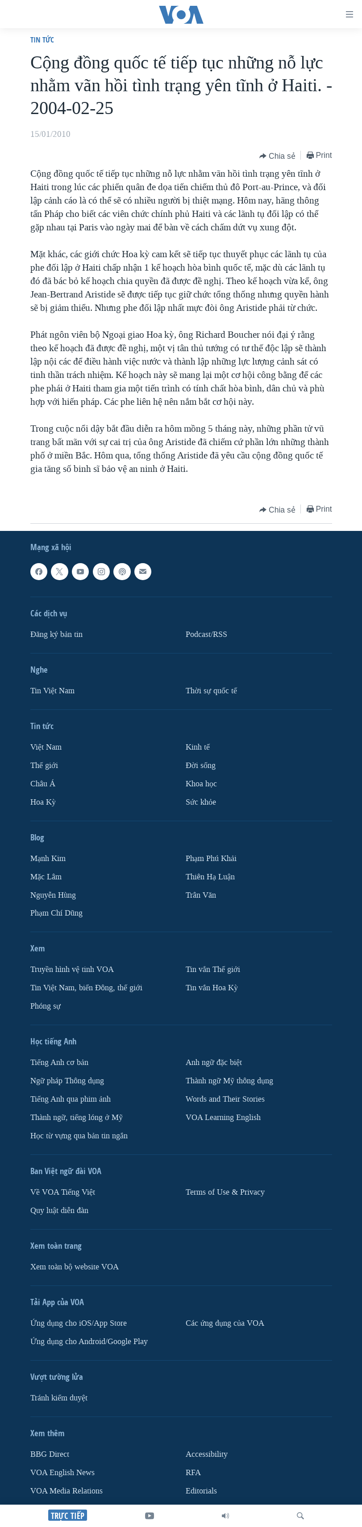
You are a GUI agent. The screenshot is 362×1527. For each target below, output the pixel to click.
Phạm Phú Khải (211, 858)
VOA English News (62, 1472)
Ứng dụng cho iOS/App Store (78, 1323)
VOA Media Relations (66, 1490)
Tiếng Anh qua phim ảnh (70, 1099)
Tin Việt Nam (52, 690)
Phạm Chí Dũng (56, 913)
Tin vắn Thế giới (213, 969)
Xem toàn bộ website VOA (74, 1267)
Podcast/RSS (206, 634)
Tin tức (42, 39)
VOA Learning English (223, 1117)
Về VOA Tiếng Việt (62, 1192)
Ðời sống (201, 765)
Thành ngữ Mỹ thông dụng (229, 1081)
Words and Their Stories (225, 1099)
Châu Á (42, 783)
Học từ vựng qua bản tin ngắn (79, 1136)
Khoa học (201, 783)
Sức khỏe (201, 802)
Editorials (201, 1490)
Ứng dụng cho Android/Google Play (89, 1341)
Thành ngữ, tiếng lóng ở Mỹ (76, 1117)
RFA (193, 1472)
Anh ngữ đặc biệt (214, 1062)
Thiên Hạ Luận (210, 876)
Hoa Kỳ (43, 802)
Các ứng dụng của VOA (225, 1323)
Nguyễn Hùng (53, 895)
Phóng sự (45, 1006)
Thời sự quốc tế (211, 690)
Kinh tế (198, 747)
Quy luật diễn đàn (59, 1210)
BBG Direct (49, 1454)
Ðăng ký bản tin (56, 634)
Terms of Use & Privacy (225, 1192)
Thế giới (44, 765)
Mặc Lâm (46, 876)
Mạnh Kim (48, 858)
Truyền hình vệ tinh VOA (72, 969)
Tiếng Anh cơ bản (59, 1062)
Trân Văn (201, 895)
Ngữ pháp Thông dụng (67, 1081)
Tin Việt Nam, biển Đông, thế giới (86, 988)
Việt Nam (46, 747)
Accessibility (207, 1454)
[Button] (277, 156)
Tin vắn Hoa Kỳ (212, 988)
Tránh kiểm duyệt (58, 1398)
